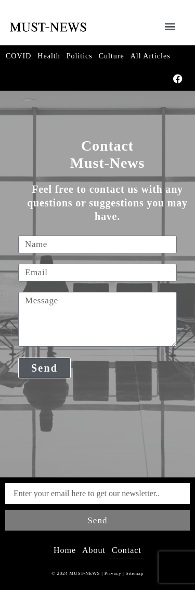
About (94, 550)
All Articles (151, 56)
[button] (169, 25)
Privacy (113, 573)
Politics (80, 56)
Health (48, 56)
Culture (111, 56)
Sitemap (134, 573)
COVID (18, 56)
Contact (126, 550)
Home (65, 550)
